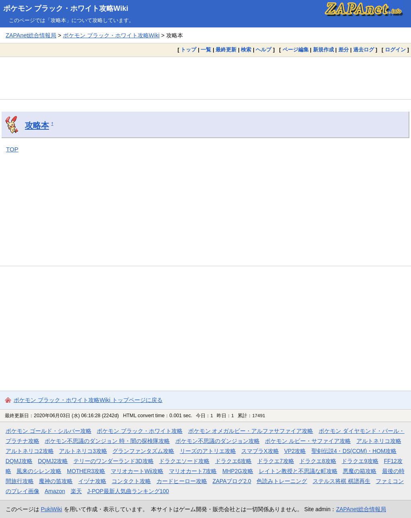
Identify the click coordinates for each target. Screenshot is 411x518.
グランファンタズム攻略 (143, 451)
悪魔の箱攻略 (359, 471)
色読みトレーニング (281, 481)
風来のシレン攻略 (38, 471)
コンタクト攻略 (131, 481)
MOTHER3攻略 (86, 471)
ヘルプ (263, 50)
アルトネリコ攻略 (378, 441)
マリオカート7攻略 (193, 471)
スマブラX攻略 (260, 451)
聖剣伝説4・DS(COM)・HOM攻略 (354, 451)
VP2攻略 (295, 451)
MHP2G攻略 (237, 471)
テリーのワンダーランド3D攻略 (113, 461)
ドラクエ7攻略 (275, 461)
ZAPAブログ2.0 (231, 481)
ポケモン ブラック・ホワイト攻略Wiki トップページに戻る (88, 400)
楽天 (76, 491)
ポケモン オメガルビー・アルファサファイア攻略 (250, 431)
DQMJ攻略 (19, 461)
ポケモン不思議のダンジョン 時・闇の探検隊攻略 (107, 441)
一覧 (206, 50)
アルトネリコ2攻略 (30, 451)
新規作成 (323, 50)
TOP (12, 149)
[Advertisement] (205, 78)
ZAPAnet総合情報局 (31, 35)
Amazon (55, 491)
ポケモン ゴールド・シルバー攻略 (49, 431)
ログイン (395, 50)
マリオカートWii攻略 (137, 471)
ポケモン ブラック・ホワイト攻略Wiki (65, 8)
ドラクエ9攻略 (360, 461)
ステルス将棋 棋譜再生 (341, 481)
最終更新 (226, 50)
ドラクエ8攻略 (317, 461)
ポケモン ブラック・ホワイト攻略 (140, 431)
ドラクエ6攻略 (233, 461)
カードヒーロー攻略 (182, 481)
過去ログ (363, 50)
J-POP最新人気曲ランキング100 (128, 491)
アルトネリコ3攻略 (83, 451)
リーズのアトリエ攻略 (208, 451)
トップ (188, 50)
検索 (246, 50)
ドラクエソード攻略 (184, 461)
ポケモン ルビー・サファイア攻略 (308, 441)
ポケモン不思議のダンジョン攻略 (217, 441)
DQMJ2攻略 (53, 461)
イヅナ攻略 (92, 481)
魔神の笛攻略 (56, 481)
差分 (343, 50)
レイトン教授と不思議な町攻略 (298, 471)
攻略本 (37, 125)
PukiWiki (51, 509)
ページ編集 (296, 50)
